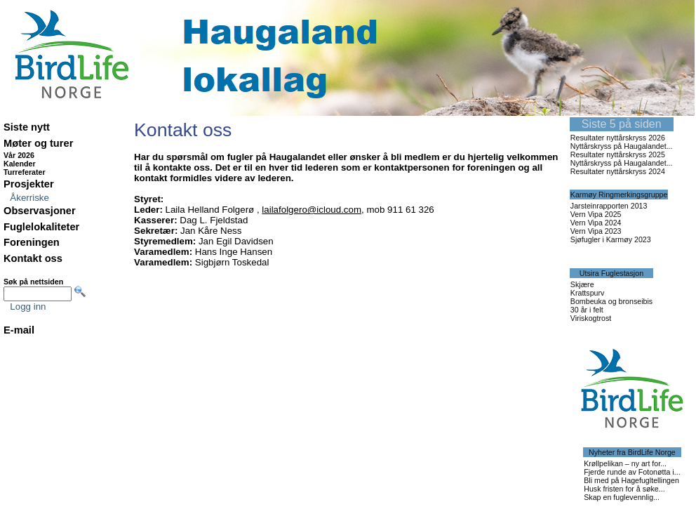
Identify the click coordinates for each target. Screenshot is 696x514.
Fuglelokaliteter (41, 226)
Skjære (582, 284)
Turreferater (25, 172)
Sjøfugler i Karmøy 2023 (610, 239)
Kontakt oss (33, 258)
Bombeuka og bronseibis (611, 301)
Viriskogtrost (590, 318)
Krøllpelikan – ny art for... (625, 463)
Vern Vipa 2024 (596, 222)
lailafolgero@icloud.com (311, 209)
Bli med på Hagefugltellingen (631, 480)
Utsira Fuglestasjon (611, 273)
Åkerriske (29, 197)
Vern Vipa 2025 (596, 214)
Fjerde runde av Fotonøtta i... (632, 472)
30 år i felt (586, 309)
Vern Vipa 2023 (596, 231)
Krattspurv (587, 293)
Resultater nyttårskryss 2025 (617, 154)
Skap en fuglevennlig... (622, 497)
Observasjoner (40, 210)
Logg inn (28, 306)
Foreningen (32, 242)
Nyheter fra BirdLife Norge (632, 452)
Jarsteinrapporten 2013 (609, 206)
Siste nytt (27, 127)
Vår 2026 (19, 155)
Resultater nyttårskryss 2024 (617, 171)
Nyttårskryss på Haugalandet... (621, 146)
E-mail (19, 330)
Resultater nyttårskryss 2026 (617, 137)
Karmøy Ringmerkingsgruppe (619, 194)
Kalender (20, 163)
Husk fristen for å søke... (624, 489)
